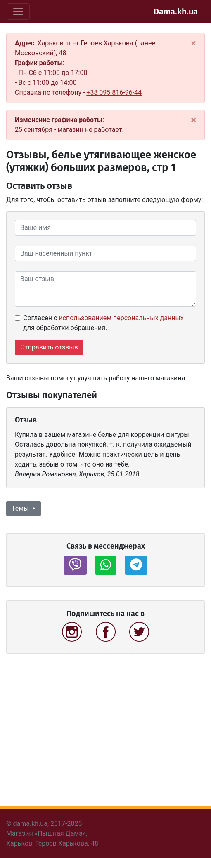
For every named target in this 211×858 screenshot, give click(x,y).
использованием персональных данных (121, 318)
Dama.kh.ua (176, 11)
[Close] (193, 43)
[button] (75, 565)
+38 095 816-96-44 (114, 92)
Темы (21, 508)
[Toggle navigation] (18, 11)
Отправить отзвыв (49, 347)
